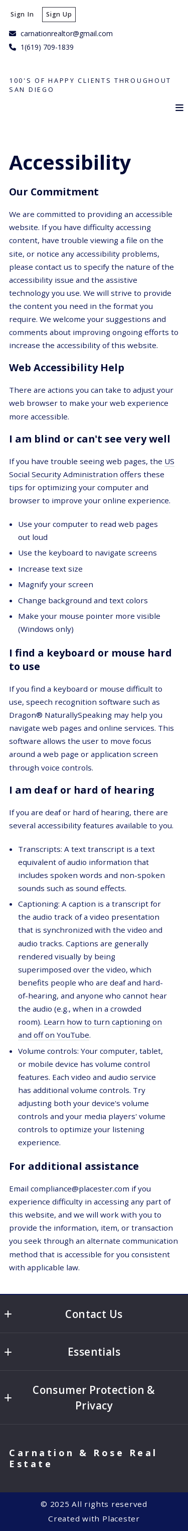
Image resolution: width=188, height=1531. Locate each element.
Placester (121, 1518)
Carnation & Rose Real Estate (85, 1458)
